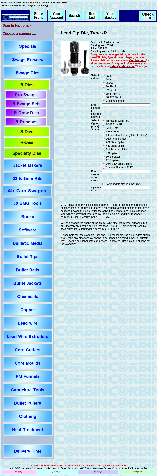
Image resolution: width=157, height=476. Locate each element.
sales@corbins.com (122, 66)
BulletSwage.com (98, 471)
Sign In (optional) (17, 25)
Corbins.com (38, 2)
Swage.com (57, 471)
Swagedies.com (137, 471)
